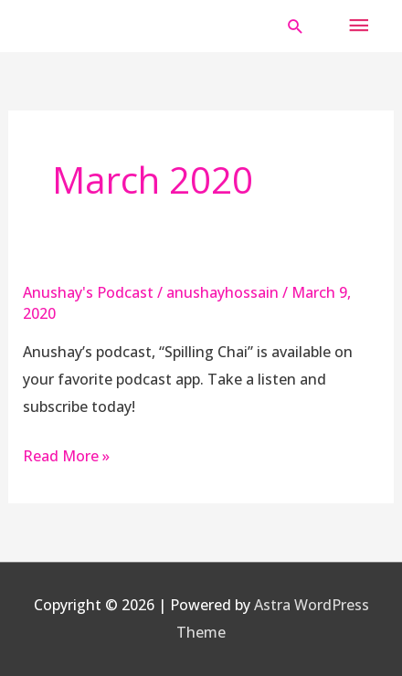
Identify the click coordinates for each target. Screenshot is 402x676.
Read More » (66, 456)
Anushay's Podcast (88, 292)
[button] (295, 26)
